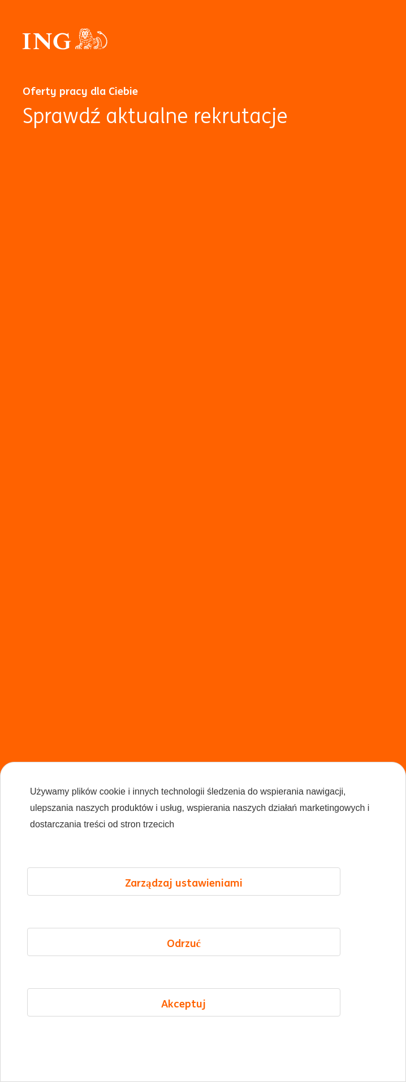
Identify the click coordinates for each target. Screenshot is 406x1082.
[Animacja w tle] (203, 601)
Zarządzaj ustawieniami (184, 882)
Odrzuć (184, 943)
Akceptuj (183, 1003)
